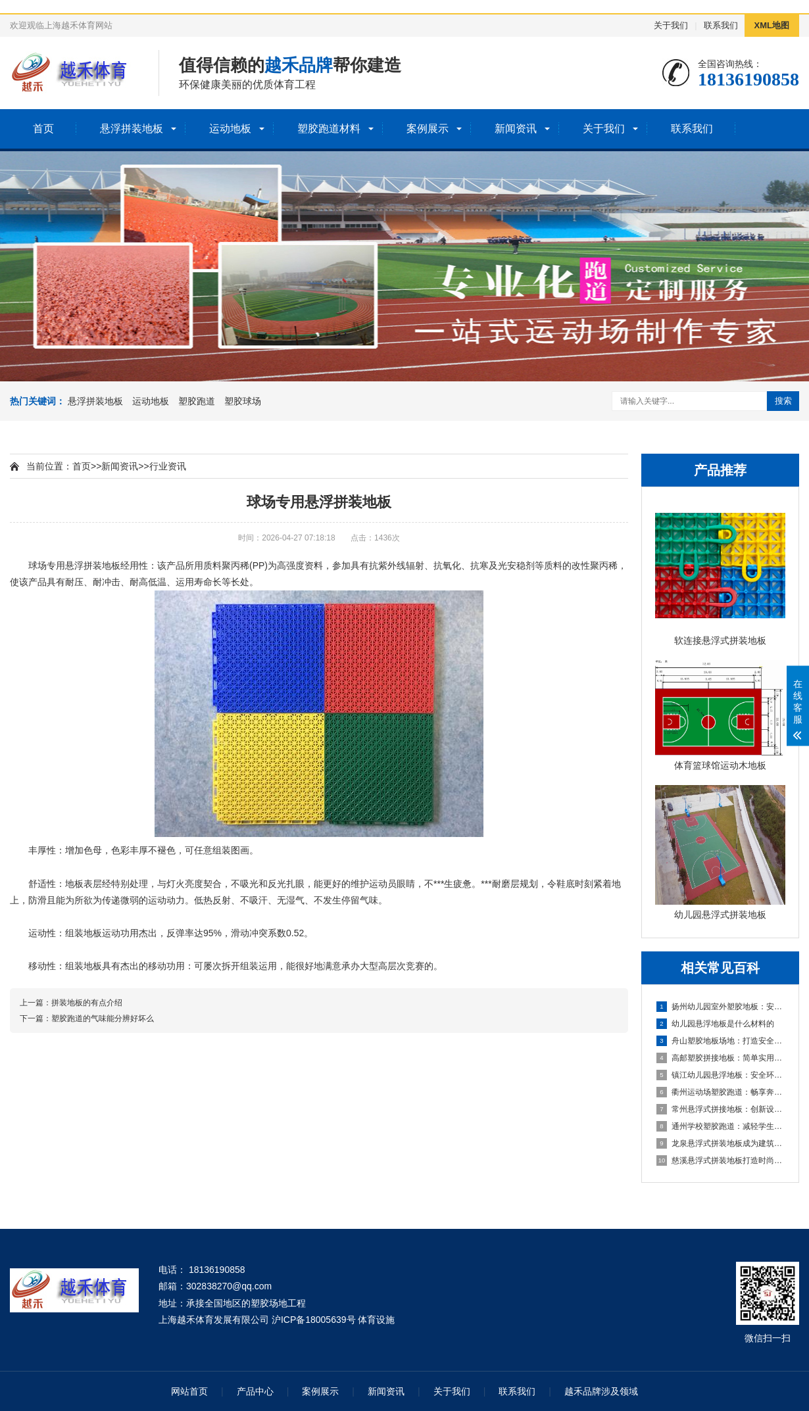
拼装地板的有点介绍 (86, 1002)
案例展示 (427, 128)
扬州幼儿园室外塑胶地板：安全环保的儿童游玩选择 (720, 1006)
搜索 (783, 401)
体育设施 (376, 1319)
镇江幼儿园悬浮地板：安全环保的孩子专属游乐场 (720, 1075)
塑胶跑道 (196, 401)
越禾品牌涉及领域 (601, 1391)
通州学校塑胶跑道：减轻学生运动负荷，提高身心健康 (720, 1126)
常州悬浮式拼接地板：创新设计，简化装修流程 (720, 1109)
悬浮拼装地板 (131, 128)
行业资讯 (167, 466)
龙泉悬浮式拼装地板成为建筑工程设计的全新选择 (720, 1143)
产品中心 (255, 1391)
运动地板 (230, 128)
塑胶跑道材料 (328, 128)
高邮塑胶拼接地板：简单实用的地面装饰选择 (720, 1058)
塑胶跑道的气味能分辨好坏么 (102, 1018)
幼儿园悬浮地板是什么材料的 (715, 1023)
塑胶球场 (242, 401)
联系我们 (721, 25)
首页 (43, 128)
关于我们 (671, 25)
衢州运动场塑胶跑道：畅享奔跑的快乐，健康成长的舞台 (720, 1092)
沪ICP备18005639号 (314, 1319)
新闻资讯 (516, 128)
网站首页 (189, 1391)
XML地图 (771, 25)
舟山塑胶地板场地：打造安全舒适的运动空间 (720, 1041)
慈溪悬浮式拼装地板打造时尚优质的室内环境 (720, 1160)
